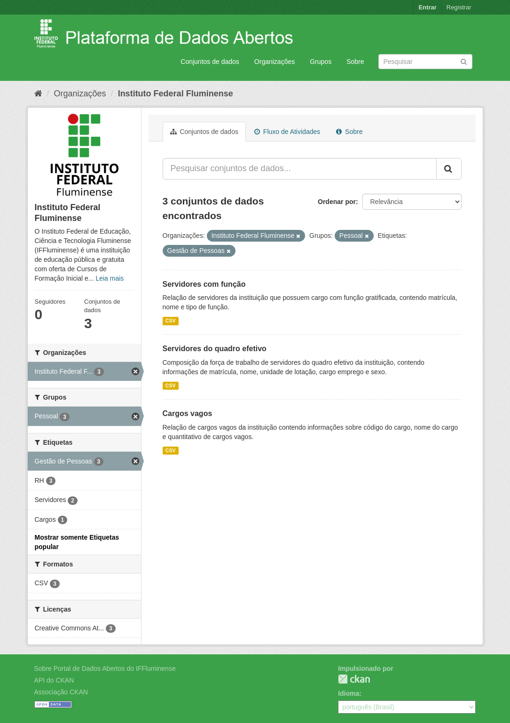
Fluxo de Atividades (287, 131)
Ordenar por (337, 201)
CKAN (354, 679)
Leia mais (109, 278)
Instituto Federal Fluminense (175, 93)
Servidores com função (204, 284)
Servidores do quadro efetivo (215, 349)
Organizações (274, 61)
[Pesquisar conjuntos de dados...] (300, 169)
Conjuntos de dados (209, 61)
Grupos (320, 61)
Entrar (427, 7)
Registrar (459, 7)
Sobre (355, 61)
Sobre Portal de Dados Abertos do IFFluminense (105, 668)
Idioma (348, 693)
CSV (170, 320)
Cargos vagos (187, 413)
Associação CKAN (61, 692)
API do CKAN (54, 680)
